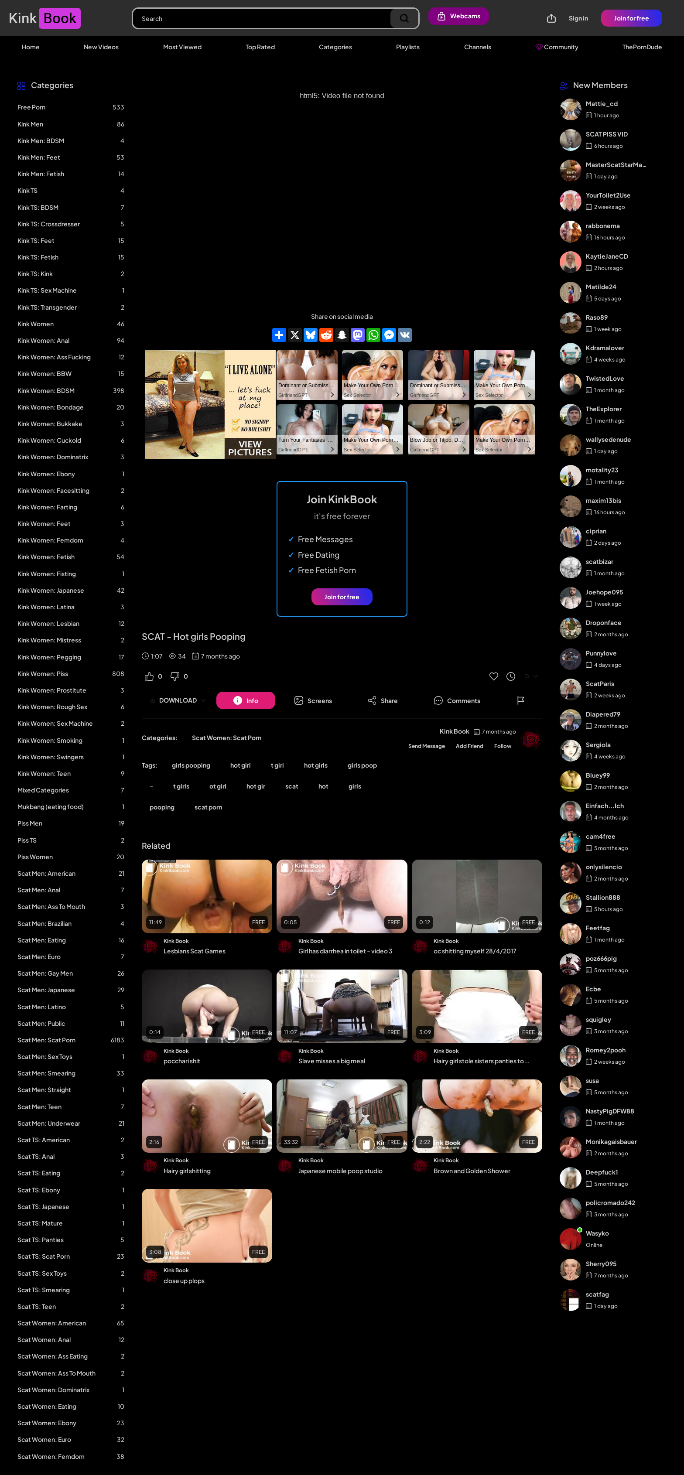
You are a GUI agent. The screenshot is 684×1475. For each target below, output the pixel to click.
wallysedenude (608, 439)
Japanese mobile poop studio (340, 1171)
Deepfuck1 (602, 1172)
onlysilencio (604, 867)
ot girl (217, 786)
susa (592, 1080)
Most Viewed (182, 47)
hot (323, 786)
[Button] (245, 700)
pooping (162, 807)
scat (291, 786)
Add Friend (469, 746)
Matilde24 (601, 286)
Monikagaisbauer (611, 1141)
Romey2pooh (606, 1050)
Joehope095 (604, 592)
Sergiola (598, 744)
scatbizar (599, 561)
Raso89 (597, 317)
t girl (277, 765)
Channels (477, 47)
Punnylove (601, 653)
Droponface (604, 622)
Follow (503, 746)
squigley (598, 1019)
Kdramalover (605, 348)
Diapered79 (603, 714)
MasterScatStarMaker (617, 164)
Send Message (426, 746)
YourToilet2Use (608, 195)
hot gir (255, 786)
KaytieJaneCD (607, 256)
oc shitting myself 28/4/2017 (475, 951)
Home (31, 47)
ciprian (596, 531)
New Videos (101, 47)
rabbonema (603, 225)
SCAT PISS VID (607, 134)
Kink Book (454, 731)
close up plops (184, 1280)
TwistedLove (605, 378)
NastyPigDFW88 (610, 1111)
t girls (181, 786)
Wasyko (597, 1233)
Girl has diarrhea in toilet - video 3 (345, 951)
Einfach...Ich (605, 805)
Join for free (631, 18)
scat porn (208, 807)
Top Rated (260, 47)
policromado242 (610, 1202)
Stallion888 (603, 897)
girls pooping (191, 765)
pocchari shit (182, 1061)
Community (556, 47)
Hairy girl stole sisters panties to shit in (482, 1061)
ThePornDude (642, 47)
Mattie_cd (602, 103)
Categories (335, 47)
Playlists (408, 47)
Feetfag (598, 928)
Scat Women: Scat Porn (226, 737)
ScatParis (600, 683)
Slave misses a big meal (331, 1061)
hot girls (316, 765)
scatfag (597, 1294)
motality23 (602, 470)
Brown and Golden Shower (472, 1171)
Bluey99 (598, 775)
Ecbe (593, 989)
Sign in (578, 18)
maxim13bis (603, 500)
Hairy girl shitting (187, 1171)
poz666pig (601, 958)
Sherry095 (601, 1263)
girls (355, 786)
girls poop (362, 765)
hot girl (240, 765)
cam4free (601, 836)
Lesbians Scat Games (195, 951)
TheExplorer (604, 409)
